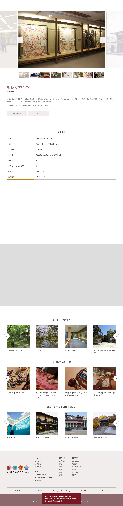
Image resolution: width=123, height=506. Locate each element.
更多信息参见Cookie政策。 (54, 501)
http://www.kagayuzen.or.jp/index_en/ (49, 177)
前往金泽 (75, 464)
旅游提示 (75, 469)
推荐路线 (38, 467)
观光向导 (75, 472)
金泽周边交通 (76, 467)
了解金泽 (38, 464)
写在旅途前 (75, 461)
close (79, 494)
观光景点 (62, 461)
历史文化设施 (17, 113)
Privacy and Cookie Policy (61, 491)
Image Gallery (40, 474)
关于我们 (83, 491)
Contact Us (106, 491)
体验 (60, 464)
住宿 (60, 472)
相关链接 (39, 491)
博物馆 (39, 113)
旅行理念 (38, 461)
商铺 (60, 469)
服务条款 (17, 491)
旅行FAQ (75, 475)
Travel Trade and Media (44, 477)
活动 (60, 475)
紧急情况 (38, 480)
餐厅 (60, 467)
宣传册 (37, 471)
